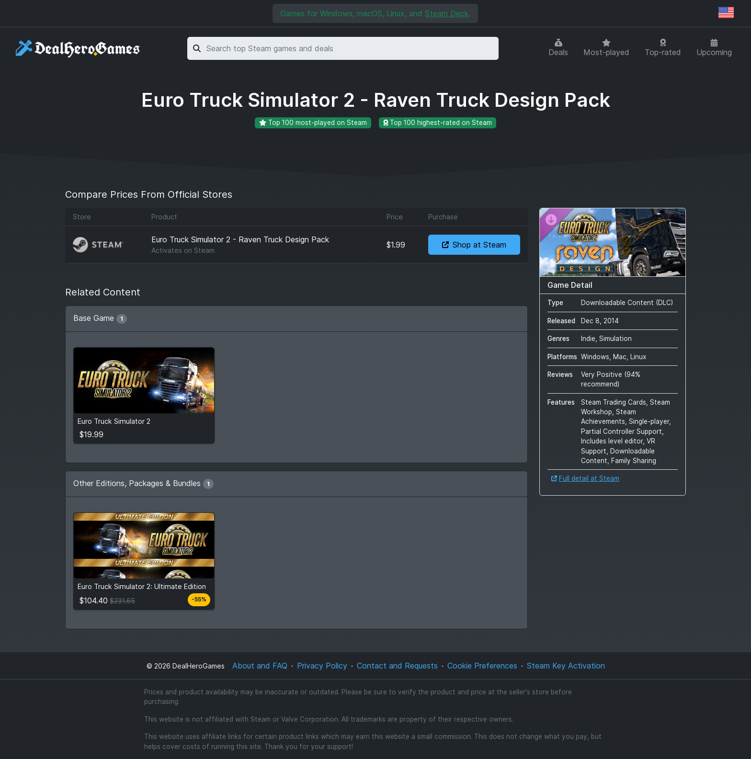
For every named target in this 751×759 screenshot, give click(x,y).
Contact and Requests (397, 665)
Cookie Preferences (482, 665)
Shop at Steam (474, 244)
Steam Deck (446, 13)
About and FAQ (259, 665)
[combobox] (350, 48)
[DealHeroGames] (78, 48)
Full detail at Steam (585, 478)
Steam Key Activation (566, 665)
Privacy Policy (322, 665)
